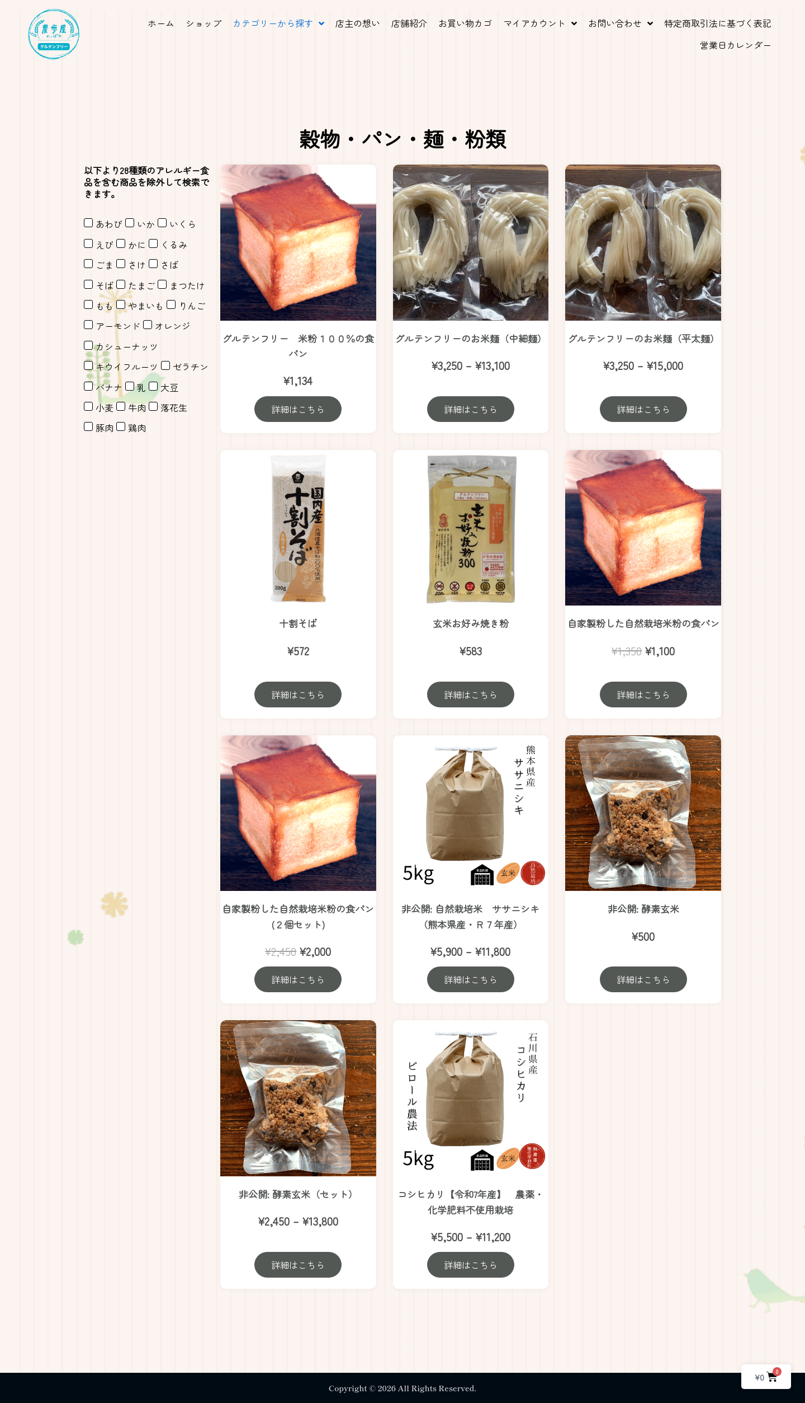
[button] (278, 23)
